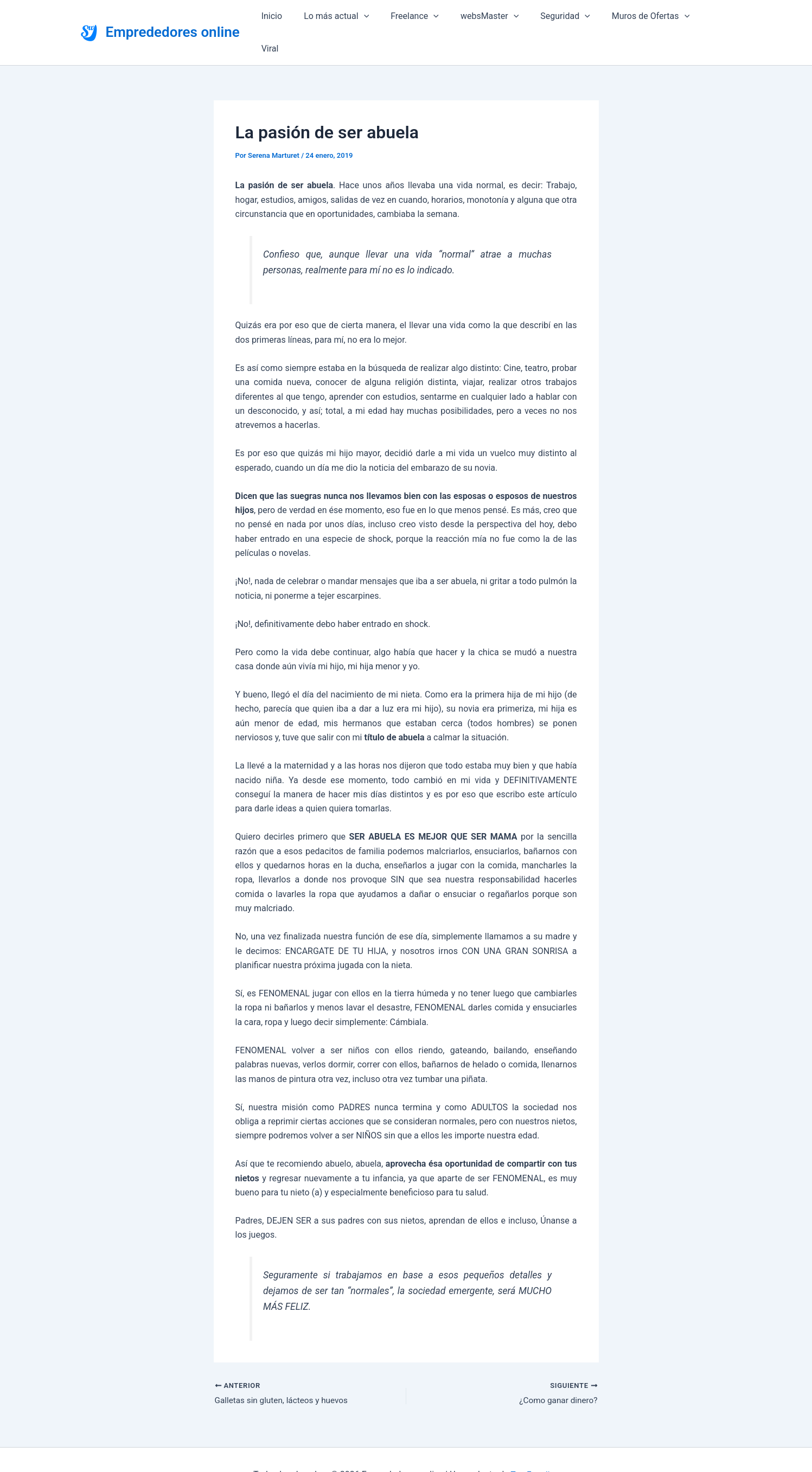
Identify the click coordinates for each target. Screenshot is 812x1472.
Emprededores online (173, 17)
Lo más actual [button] (352, 17)
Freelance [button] (426, 17)
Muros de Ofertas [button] (649, 17)
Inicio (292, 17)
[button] (379, 17)
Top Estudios (534, 1444)
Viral (714, 17)
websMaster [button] (497, 17)
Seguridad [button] (568, 17)
